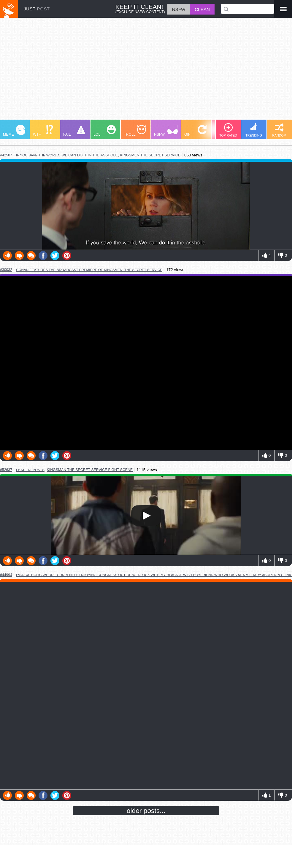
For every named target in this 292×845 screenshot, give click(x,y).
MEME (14, 131)
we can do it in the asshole (89, 155)
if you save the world (37, 155)
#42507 (6, 155)
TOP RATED (228, 130)
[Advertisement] (146, 71)
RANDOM (279, 130)
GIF (195, 131)
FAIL (74, 131)
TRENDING (253, 130)
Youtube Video (146, 363)
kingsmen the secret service (150, 155)
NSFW (166, 131)
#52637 (6, 470)
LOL (104, 131)
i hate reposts (30, 470)
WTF (43, 131)
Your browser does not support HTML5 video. (146, 515)
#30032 (6, 270)
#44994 (6, 575)
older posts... (146, 810)
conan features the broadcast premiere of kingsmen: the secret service (89, 270)
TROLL (135, 131)
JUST (37, 9)
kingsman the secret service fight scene (90, 470)
